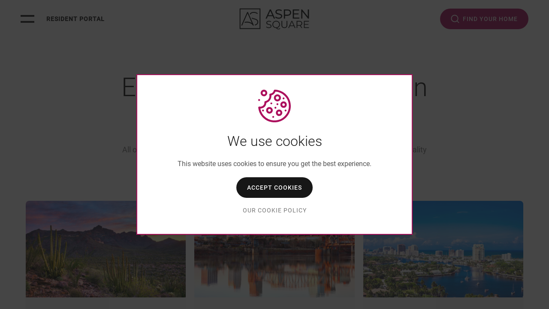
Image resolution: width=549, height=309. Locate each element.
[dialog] (274, 154)
